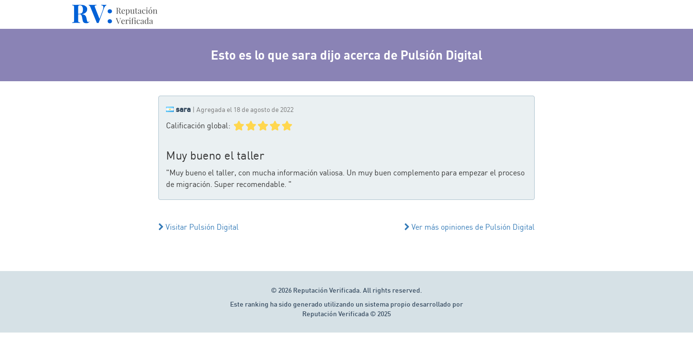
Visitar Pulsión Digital (198, 227)
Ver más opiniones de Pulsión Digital (469, 227)
